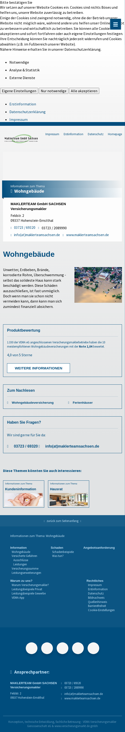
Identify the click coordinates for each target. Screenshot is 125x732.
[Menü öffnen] (115, 24)
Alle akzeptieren (84, 90)
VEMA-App (18, 597)
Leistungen (20, 564)
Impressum (18, 119)
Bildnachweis (96, 597)
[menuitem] (25, 560)
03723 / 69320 (26, 446)
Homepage (115, 134)
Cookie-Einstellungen (101, 610)
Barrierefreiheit (97, 606)
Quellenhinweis (97, 602)
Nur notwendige (53, 90)
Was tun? (58, 556)
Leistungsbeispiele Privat (27, 589)
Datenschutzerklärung (27, 111)
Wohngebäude (21, 552)
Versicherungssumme (25, 568)
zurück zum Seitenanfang (62, 521)
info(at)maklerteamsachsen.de (72, 446)
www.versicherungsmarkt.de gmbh (76, 726)
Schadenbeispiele (63, 552)
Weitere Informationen (38, 368)
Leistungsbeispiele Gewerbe (29, 593)
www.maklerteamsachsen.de (82, 698)
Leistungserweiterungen (26, 573)
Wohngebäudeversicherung (33, 402)
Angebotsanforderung (99, 547)
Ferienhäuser (83, 402)
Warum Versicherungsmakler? (30, 585)
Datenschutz (95, 134)
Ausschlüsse (20, 560)
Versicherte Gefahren (24, 556)
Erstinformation (22, 104)
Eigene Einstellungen (19, 90)
